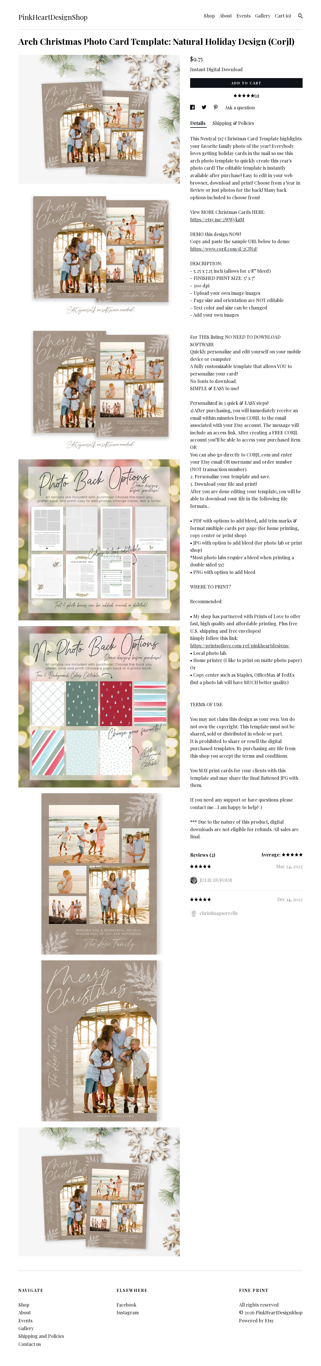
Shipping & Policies (233, 123)
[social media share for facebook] (193, 108)
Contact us (29, 1344)
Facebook (126, 1305)
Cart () (283, 16)
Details (198, 123)
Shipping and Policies (41, 1336)
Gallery (262, 16)
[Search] (300, 16)
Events (243, 16)
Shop (209, 16)
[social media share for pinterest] (216, 108)
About (225, 16)
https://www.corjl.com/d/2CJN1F (223, 249)
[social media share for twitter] (205, 108)
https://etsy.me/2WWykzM (217, 219)
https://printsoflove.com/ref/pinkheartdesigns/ (240, 646)
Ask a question (240, 108)
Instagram (127, 1312)
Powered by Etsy (256, 1320)
